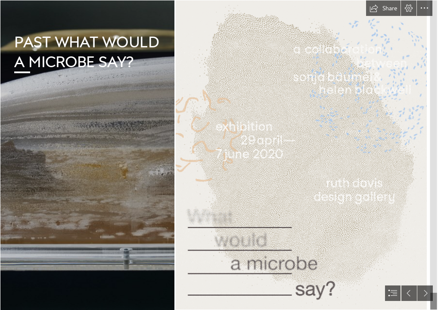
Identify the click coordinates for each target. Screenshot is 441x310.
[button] (383, 8)
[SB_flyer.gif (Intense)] (301, 155)
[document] (220, 155)
